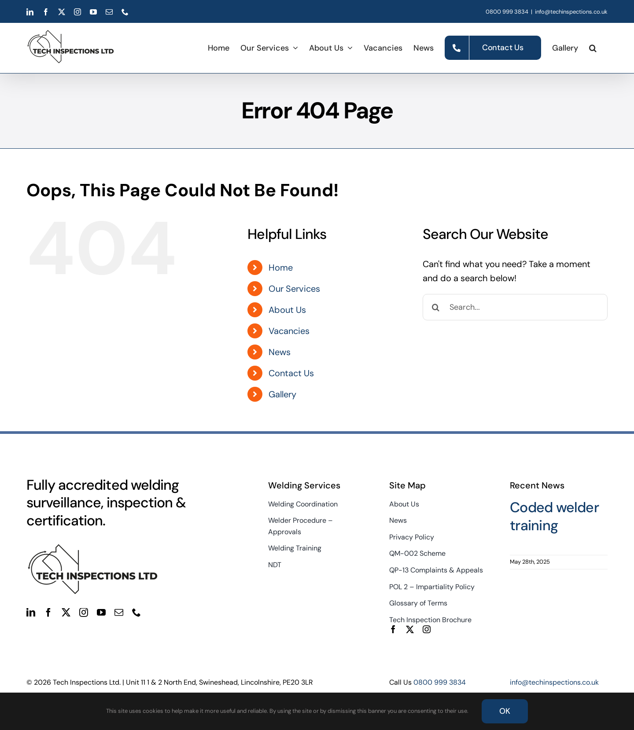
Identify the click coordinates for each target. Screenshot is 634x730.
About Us (287, 309)
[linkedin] (30, 612)
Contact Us (291, 373)
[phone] (136, 612)
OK (504, 711)
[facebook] (48, 612)
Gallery (282, 394)
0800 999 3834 (507, 11)
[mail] (118, 612)
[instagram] (83, 612)
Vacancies (289, 331)
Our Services (294, 288)
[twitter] (66, 612)
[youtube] (101, 612)
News (280, 352)
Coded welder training (554, 516)
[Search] (436, 307)
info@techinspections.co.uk (571, 11)
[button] (593, 48)
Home (281, 267)
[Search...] (515, 307)
